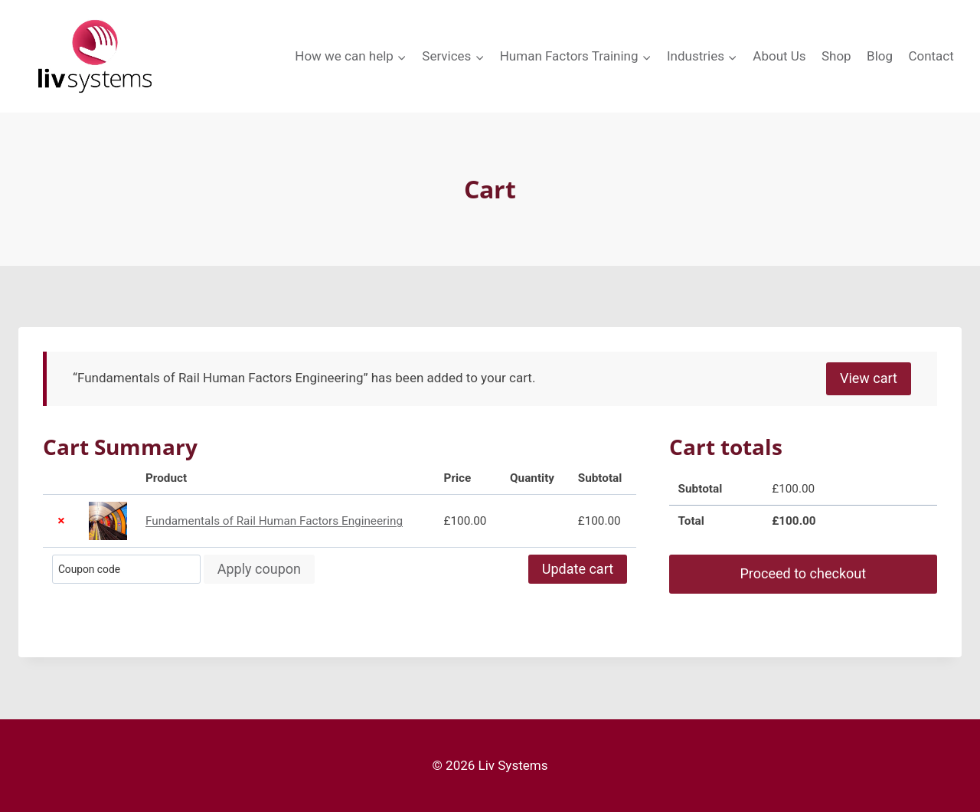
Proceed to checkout (803, 573)
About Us (779, 56)
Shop (836, 56)
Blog (880, 56)
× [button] (61, 520)
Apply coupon (259, 569)
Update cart (577, 569)
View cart (868, 378)
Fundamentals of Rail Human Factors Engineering (274, 521)
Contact (930, 56)
